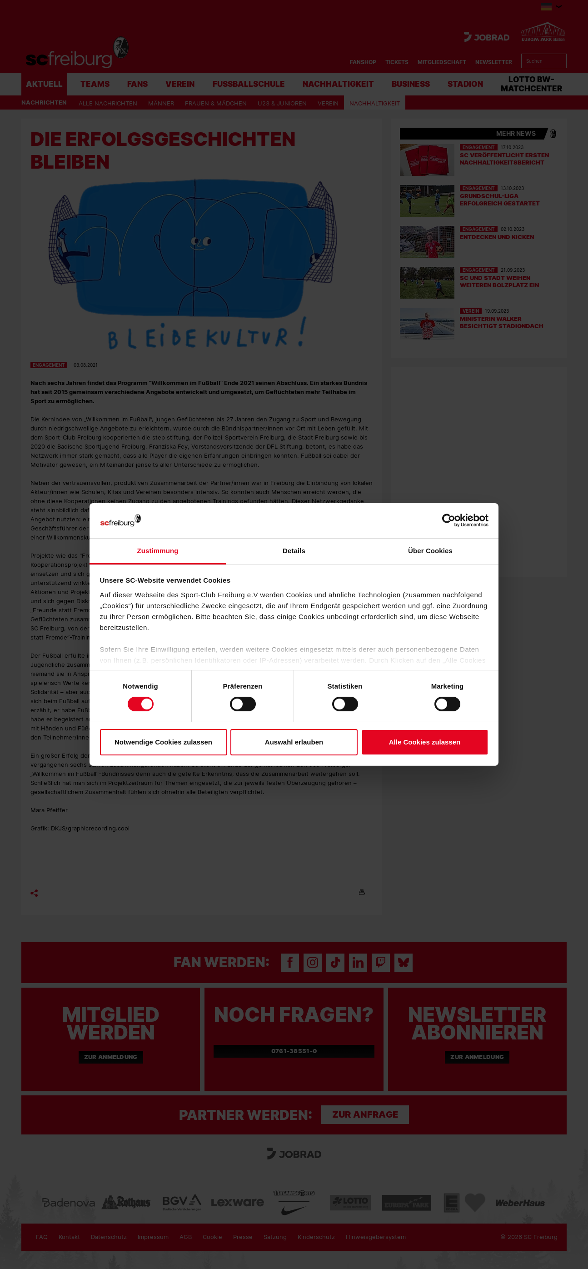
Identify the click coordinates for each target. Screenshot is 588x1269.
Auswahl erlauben (294, 742)
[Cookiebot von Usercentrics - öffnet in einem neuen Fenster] (448, 521)
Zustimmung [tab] (158, 551)
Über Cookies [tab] (430, 551)
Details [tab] (294, 551)
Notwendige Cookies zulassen (163, 742)
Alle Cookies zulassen (425, 742)
